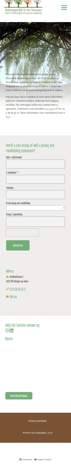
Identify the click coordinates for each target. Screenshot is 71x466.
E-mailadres (12, 172)
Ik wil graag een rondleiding (18, 203)
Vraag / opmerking (14, 214)
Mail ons (13, 296)
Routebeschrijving (18, 396)
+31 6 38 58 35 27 (17, 289)
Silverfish (41, 432)
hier (8, 116)
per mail (49, 108)
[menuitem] (25, 459)
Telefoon (9, 188)
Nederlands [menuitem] (27, 459)
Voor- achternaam (14, 157)
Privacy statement (37, 420)
